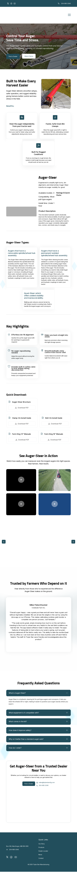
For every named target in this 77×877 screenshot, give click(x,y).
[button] (4, 542)
